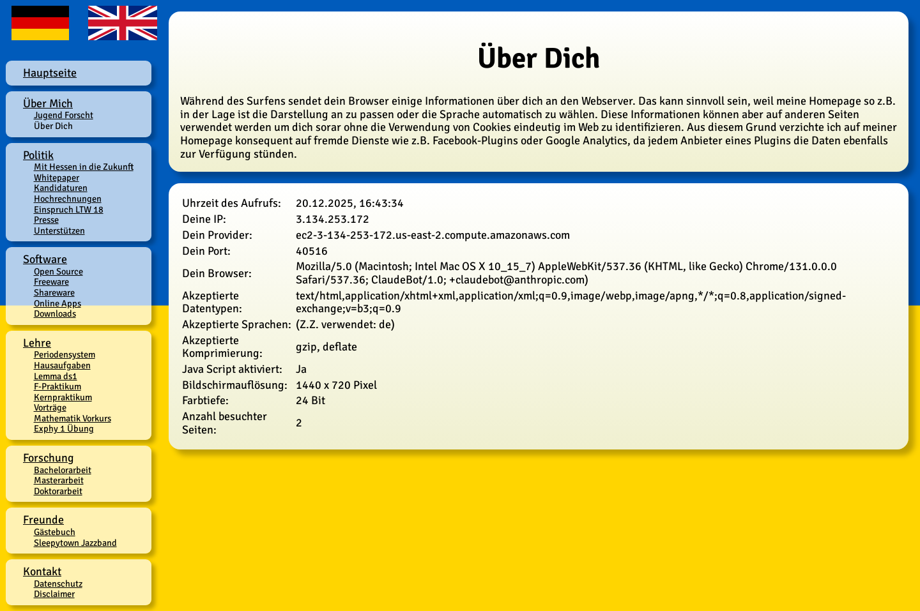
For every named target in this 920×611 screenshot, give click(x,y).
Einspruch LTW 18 (68, 209)
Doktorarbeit (58, 491)
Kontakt (42, 571)
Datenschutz (58, 583)
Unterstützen (59, 230)
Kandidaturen (61, 187)
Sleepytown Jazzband (75, 542)
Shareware (54, 292)
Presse (46, 219)
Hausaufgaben (62, 365)
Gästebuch (54, 532)
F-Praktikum (57, 386)
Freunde (43, 520)
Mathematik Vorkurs (72, 418)
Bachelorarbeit (62, 470)
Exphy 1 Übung (64, 428)
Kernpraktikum (63, 397)
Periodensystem (64, 354)
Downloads (55, 313)
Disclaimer (54, 594)
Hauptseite (50, 73)
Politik (38, 155)
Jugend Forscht (63, 115)
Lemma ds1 (55, 376)
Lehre (37, 343)
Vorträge (50, 407)
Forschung (48, 458)
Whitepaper (56, 177)
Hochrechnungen (68, 198)
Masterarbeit (59, 480)
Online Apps (57, 303)
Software (45, 259)
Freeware (51, 281)
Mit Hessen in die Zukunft (84, 166)
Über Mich (48, 103)
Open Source (58, 271)
